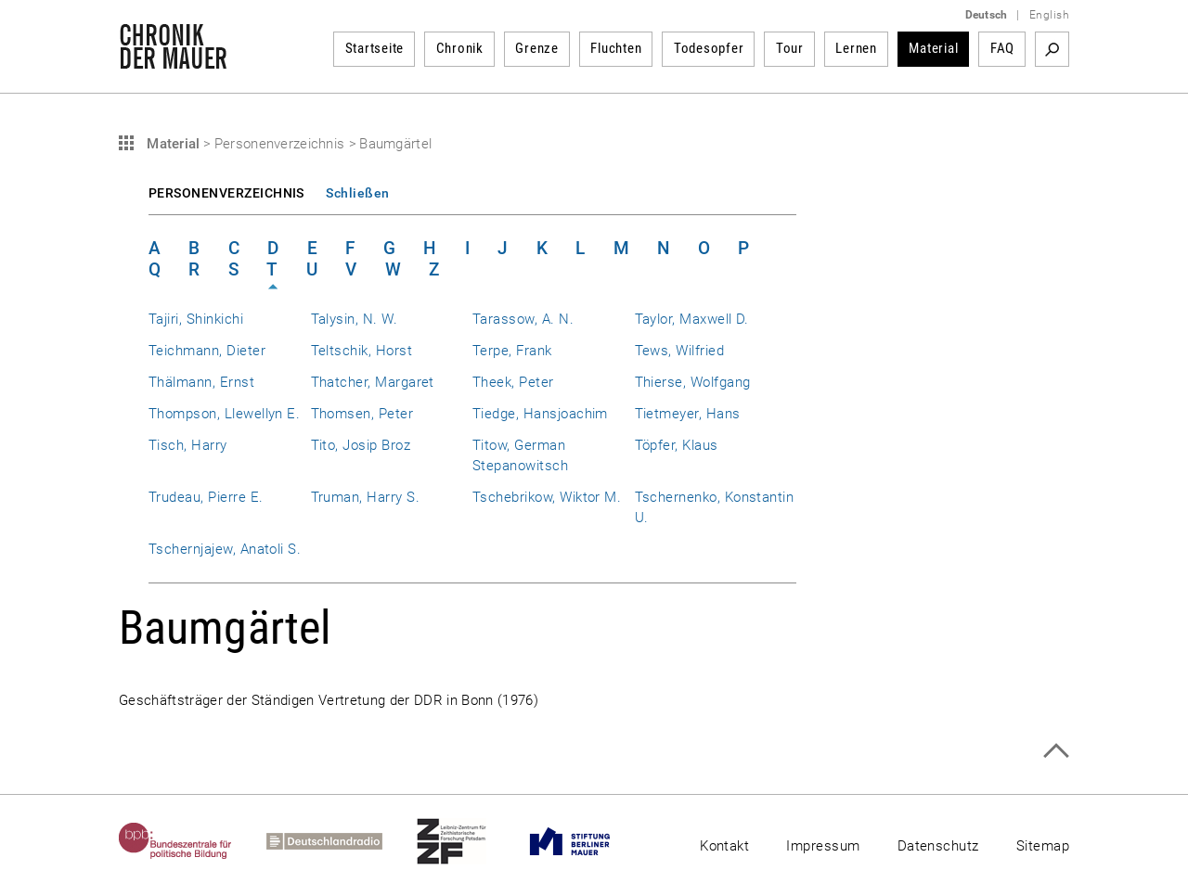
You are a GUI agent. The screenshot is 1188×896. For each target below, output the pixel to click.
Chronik (460, 48)
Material (933, 48)
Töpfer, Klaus (676, 445)
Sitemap (1042, 846)
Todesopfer (709, 48)
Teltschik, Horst (362, 350)
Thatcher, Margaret (372, 382)
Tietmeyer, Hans (688, 413)
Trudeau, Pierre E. (205, 497)
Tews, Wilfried (680, 350)
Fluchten (615, 48)
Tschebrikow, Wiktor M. (546, 497)
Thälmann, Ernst (201, 382)
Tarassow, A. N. (523, 319)
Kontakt (724, 846)
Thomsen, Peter (362, 413)
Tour (790, 48)
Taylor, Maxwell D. (692, 319)
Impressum (822, 846)
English (1049, 14)
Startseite (375, 48)
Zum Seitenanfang (1055, 751)
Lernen (856, 48)
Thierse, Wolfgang (693, 382)
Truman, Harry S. (365, 497)
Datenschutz (938, 846)
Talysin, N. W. (354, 319)
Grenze (537, 48)
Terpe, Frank (512, 350)
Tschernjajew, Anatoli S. (224, 549)
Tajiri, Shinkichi (195, 319)
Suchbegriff (1052, 49)
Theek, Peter (513, 382)
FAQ (1002, 48)
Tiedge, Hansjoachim (540, 413)
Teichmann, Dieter (206, 350)
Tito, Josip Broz (361, 445)
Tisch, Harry (187, 445)
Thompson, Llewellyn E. (224, 413)
